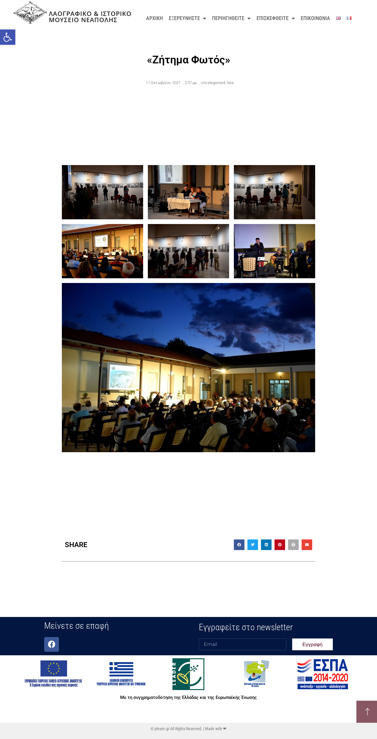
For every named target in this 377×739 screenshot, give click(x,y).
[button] (7, 37)
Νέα (230, 82)
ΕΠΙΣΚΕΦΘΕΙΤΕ (276, 18)
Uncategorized (213, 82)
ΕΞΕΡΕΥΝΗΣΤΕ (187, 18)
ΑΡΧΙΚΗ (154, 18)
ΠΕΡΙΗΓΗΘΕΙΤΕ (231, 18)
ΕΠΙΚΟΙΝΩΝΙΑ (315, 18)
